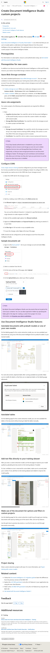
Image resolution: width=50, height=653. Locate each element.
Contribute (28, 648)
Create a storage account (11, 89)
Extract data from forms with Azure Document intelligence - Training (18, 619)
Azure (8, 6)
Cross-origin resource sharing (9, 167)
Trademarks (28, 650)
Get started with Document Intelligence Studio (17, 591)
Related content (6, 32)
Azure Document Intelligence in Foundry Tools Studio (16, 42)
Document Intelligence (29, 6)
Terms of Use (20, 650)
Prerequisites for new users (9, 28)
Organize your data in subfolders (21, 316)
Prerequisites (6, 26)
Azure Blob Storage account (28, 78)
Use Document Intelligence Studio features (13, 30)
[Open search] (43, 2)
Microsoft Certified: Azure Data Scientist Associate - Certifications (18, 629)
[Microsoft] (25, 2)
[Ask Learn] (44, 6)
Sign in (47, 2)
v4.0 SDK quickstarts (16, 582)
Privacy (34, 648)
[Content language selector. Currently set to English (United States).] (8, 644)
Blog (21, 648)
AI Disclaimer (4, 648)
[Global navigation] (1, 2)
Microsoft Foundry (17, 6)
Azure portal (15, 245)
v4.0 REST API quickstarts (18, 586)
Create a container (9, 93)
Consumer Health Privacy (7, 650)
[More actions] (47, 6)
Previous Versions (14, 648)
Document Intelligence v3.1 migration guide (22, 577)
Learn (3, 6)
